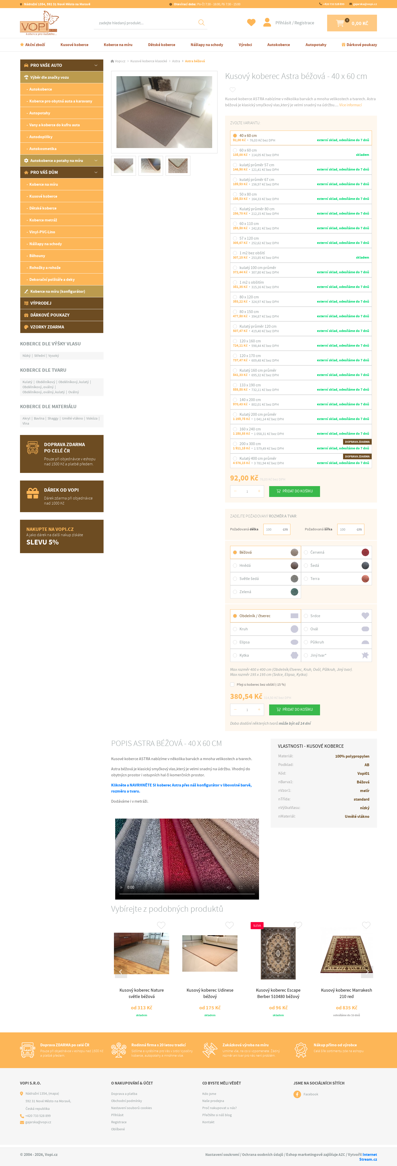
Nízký (27, 355)
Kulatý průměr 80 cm (257, 209)
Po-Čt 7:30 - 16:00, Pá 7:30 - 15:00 (206, 4)
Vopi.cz (120, 61)
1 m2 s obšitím (252, 282)
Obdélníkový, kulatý (73, 382)
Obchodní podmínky (126, 1103)
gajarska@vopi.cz (365, 4)
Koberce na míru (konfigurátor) (54, 291)
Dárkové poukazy (362, 44)
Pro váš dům (41, 172)
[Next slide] (366, 973)
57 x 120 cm (249, 238)
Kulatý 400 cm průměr (258, 458)
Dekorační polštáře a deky (52, 279)
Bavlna (39, 418)
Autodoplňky (40, 136)
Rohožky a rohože (45, 267)
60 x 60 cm (248, 150)
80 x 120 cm (249, 297)
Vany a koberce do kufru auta (54, 125)
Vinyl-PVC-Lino (42, 232)
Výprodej (37, 303)
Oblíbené (118, 1132)
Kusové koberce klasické (148, 61)
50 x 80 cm (248, 194)
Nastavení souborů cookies (131, 1110)
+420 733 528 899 (333, 4)
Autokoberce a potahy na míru (53, 160)
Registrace (294, 23)
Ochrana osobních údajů (262, 1154)
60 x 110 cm (249, 223)
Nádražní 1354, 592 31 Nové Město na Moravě (56, 4)
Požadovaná (244, 529)
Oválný (73, 392)
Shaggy (53, 418)
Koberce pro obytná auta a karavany (60, 101)
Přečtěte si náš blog (217, 1117)
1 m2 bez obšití (252, 253)
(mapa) (53, 1096)
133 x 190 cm (250, 385)
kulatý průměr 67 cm (257, 179)
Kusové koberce (74, 44)
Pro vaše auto (43, 65)
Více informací (351, 105)
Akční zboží (35, 44)
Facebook (311, 1097)
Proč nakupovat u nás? (219, 1110)
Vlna (26, 423)
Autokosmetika (42, 148)
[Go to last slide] (121, 973)
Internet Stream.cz (368, 1157)
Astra (176, 61)
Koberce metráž (43, 220)
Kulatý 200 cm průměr (258, 414)
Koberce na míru (118, 44)
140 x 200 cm (250, 399)
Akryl (26, 418)
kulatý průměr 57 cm (257, 165)
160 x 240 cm (250, 429)
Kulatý (27, 382)
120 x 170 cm (250, 355)
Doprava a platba (124, 1096)
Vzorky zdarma (44, 327)
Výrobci (245, 44)
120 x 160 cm (250, 341)
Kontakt (208, 1124)
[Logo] (41, 23)
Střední (39, 355)
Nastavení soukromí (220, 1154)
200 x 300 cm (250, 443)
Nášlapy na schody (207, 44)
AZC (341, 1154)
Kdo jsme (209, 1096)
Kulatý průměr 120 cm (258, 326)
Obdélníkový (45, 382)
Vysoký (53, 355)
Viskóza (91, 418)
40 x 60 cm (248, 135)
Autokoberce (278, 44)
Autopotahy (316, 44)
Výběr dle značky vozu (46, 77)
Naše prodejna (213, 1103)
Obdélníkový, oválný (38, 387)
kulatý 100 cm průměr (258, 267)
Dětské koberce (161, 44)
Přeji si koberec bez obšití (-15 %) (258, 684)
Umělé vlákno (72, 418)
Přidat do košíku (300, 491)
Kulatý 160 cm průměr (258, 370)
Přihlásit (273, 23)
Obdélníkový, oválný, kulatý (44, 392)
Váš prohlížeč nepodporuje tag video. (187, 859)
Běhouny (37, 255)
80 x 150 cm (249, 311)
